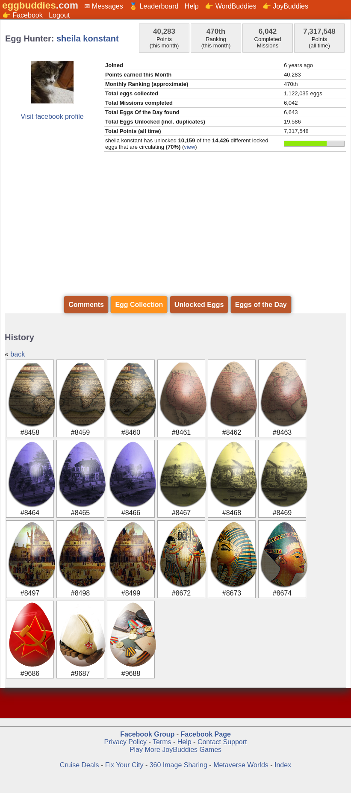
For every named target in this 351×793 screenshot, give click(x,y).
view (189, 147)
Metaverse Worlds (240, 765)
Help (192, 6)
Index (282, 765)
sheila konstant (87, 38)
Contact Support (222, 742)
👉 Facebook (22, 15)
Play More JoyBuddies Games (175, 749)
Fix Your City (125, 765)
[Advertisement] (175, 224)
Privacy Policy (125, 742)
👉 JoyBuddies (285, 6)
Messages (107, 6)
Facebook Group (147, 734)
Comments (86, 304)
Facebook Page (205, 734)
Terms (162, 742)
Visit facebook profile (52, 116)
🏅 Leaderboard (153, 6)
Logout (59, 15)
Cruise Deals (79, 765)
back (17, 354)
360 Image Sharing (179, 765)
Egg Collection (139, 304)
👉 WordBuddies (230, 6)
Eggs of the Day (261, 304)
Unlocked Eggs (199, 304)
